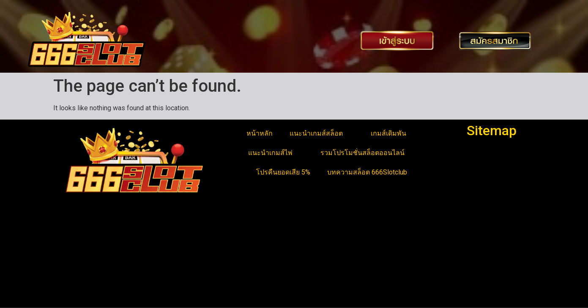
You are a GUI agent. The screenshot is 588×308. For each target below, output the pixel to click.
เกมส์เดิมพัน (394, 133)
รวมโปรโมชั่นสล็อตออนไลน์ (368, 153)
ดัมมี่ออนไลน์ (76, 262)
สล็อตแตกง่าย (77, 272)
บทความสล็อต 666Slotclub (367, 172)
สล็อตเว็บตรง (76, 282)
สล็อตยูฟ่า (72, 241)
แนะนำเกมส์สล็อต (322, 133)
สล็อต (65, 292)
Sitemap (492, 131)
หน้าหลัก (259, 133)
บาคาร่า (69, 252)
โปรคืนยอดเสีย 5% (283, 172)
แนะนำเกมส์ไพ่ (276, 153)
